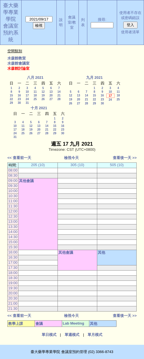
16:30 (13, 257)
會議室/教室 (72, 22)
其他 (101, 252)
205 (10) (38, 165)
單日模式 (49, 335)
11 (35, 91)
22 (11, 99)
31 (27, 102)
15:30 (13, 247)
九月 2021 (94, 77)
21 (58, 95)
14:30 (13, 237)
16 (19, 95)
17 (27, 95)
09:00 (13, 180)
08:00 (13, 170)
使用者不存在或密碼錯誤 (130, 15)
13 (50, 91)
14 (58, 91)
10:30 (13, 196)
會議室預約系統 (10, 32)
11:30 (13, 206)
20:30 (13, 298)
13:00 (13, 221)
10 (27, 91)
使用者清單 (130, 32)
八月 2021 (35, 77)
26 (43, 99)
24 (27, 99)
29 (11, 102)
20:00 (13, 293)
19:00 (13, 283)
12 (43, 91)
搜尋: (102, 19)
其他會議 (26, 181)
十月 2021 (39, 108)
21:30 (13, 308)
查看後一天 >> (125, 158)
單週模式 (72, 335)
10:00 (13, 191)
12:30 (13, 216)
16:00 (13, 252)
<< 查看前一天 (19, 158)
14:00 (13, 232)
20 (50, 95)
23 (19, 99)
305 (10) (77, 165)
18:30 (13, 278)
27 (50, 99)
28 (58, 99)
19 (43, 95)
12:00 (13, 211)
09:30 (13, 185)
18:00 (13, 273)
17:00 (13, 262)
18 (35, 95)
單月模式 (95, 335)
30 (19, 102)
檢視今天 (71, 158)
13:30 (13, 226)
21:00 (13, 303)
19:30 (13, 288)
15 (11, 95)
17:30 (13, 267)
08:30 (13, 175)
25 (35, 99)
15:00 (13, 242)
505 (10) (117, 165)
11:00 (13, 201)
